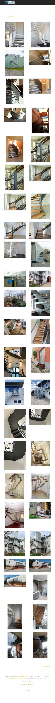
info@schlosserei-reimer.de (15, 679)
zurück (11, 16)
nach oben (46, 666)
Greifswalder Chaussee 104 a (20, 676)
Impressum (31, 684)
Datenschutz (24, 684)
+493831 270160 (40, 676)
